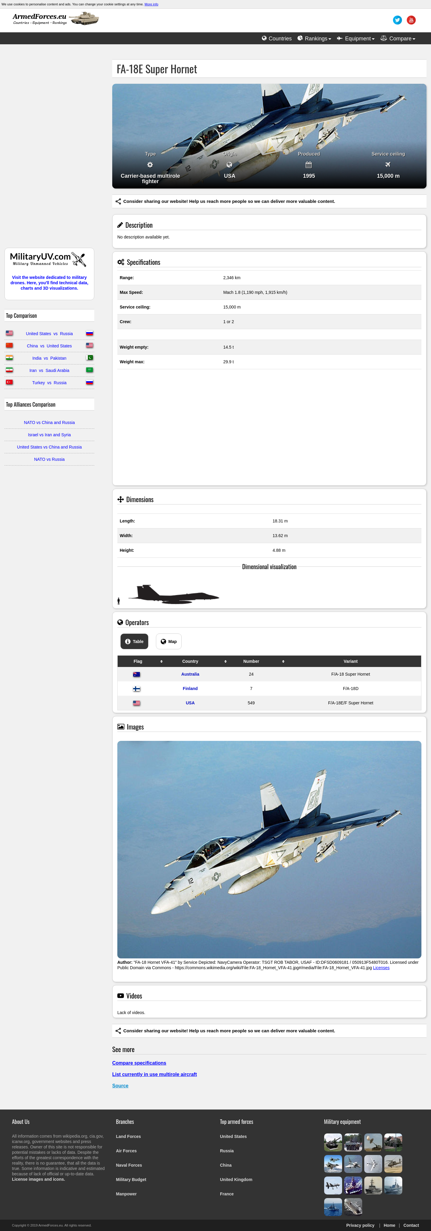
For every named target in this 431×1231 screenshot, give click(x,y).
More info (151, 4)
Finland (190, 688)
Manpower (126, 1194)
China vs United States (49, 346)
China (226, 1165)
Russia (227, 1150)
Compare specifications (139, 1063)
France (227, 1194)
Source (120, 1085)
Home (389, 1225)
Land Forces (128, 1136)
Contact (411, 1225)
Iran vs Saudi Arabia (49, 370)
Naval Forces (129, 1165)
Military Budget (131, 1179)
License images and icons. (38, 1179)
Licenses (381, 967)
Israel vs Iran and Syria (49, 434)
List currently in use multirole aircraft (154, 1074)
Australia (190, 674)
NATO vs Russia (49, 459)
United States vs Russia (49, 333)
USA (190, 702)
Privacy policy (360, 1225)
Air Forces (126, 1150)
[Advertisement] (49, 149)
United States (233, 1136)
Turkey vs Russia (49, 382)
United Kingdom (236, 1179)
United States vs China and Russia (49, 447)
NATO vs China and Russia (49, 422)
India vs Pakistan (49, 358)
